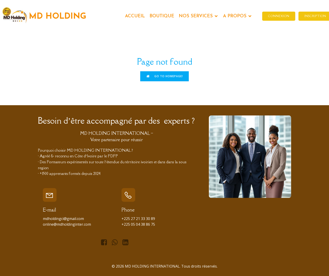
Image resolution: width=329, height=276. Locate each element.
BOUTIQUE (162, 16)
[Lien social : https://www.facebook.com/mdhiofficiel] (105, 242)
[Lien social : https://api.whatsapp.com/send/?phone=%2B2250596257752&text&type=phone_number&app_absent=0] (116, 242)
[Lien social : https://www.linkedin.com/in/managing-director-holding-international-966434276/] (127, 242)
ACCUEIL (135, 16)
